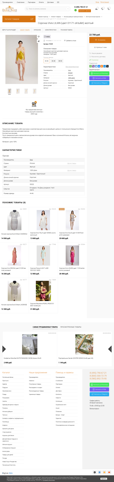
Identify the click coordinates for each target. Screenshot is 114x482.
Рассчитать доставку (97, 56)
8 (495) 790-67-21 (81, 7)
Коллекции (59, 401)
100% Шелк (71, 78)
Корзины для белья (8, 435)
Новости (58, 398)
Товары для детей (7, 455)
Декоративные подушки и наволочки (10, 440)
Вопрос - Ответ (60, 415)
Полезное (59, 411)
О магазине (20, 2)
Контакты (59, 394)
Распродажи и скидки (35, 387)
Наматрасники (6, 391)
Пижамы (5, 408)
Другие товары (71, 163)
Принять (103, 478)
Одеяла (4, 384)
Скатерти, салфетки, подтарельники (13, 418)
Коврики (4, 425)
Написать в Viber (99, 78)
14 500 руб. (14, 239)
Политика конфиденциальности (65, 422)
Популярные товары (35, 384)
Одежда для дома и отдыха (10, 405)
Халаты (4, 401)
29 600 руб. (72, 239)
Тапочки (4, 415)
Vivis (69, 70)
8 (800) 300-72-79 (98, 376)
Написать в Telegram (99, 83)
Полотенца (5, 422)
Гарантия (58, 418)
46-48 (53, 61)
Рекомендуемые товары (36, 391)
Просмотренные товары (70, 327)
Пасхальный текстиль (8, 465)
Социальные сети (61, 405)
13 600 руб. (43, 239)
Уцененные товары (34, 394)
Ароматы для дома (8, 429)
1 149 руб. (44, 363)
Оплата (41, 2)
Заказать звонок (84, 11)
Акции (57, 408)
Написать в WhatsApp (99, 73)
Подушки (5, 387)
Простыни (5, 381)
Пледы (4, 394)
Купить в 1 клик (100, 47)
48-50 (60, 61)
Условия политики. (48, 480)
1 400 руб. (81, 363)
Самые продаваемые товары (45, 327)
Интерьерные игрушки (9, 448)
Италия (70, 73)
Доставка (50, 2)
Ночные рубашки (7, 411)
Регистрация (104, 2)
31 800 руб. (43, 310)
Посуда (4, 458)
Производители (7, 2)
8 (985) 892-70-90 (98, 379)
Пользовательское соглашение (65, 425)
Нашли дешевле (95, 53)
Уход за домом (6, 432)
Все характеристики (72, 67)
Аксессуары (6, 451)
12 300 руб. (14, 310)
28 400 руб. (72, 275)
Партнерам (31, 2)
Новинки (31, 381)
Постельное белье (7, 377)
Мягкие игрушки (7, 444)
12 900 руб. (43, 275)
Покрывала (5, 398)
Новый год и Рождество (9, 462)
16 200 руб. (14, 275)
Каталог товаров (19, 19)
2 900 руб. (8, 363)
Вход (97, 2)
